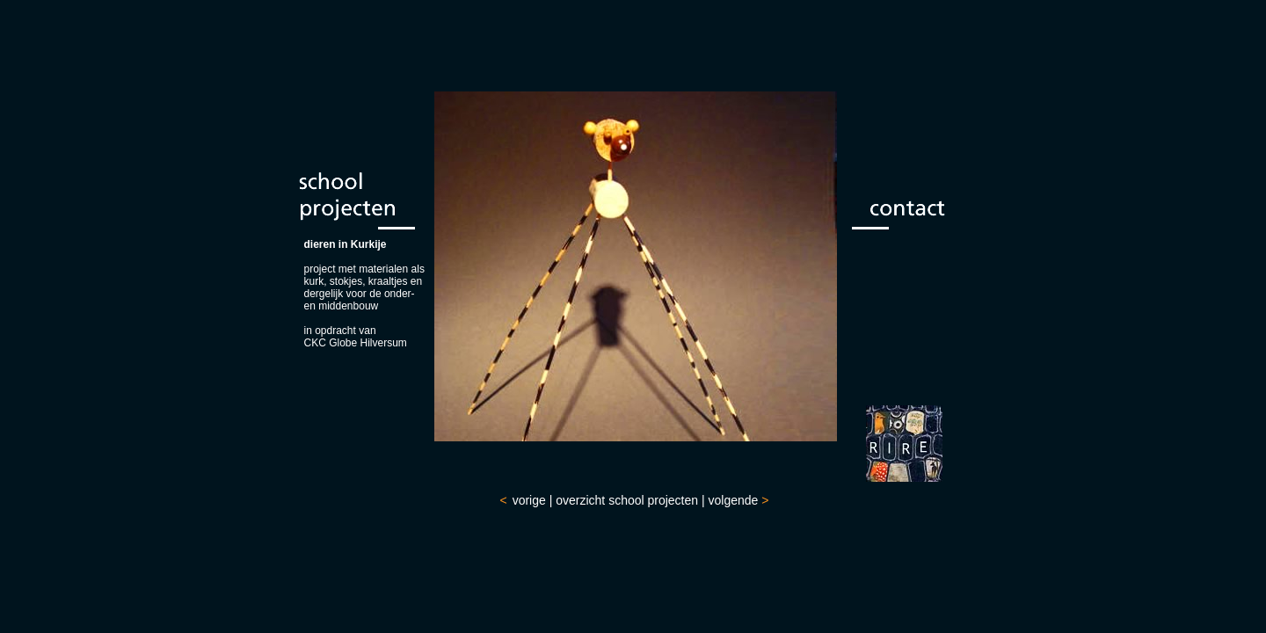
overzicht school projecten (627, 500)
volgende (734, 500)
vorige (529, 500)
